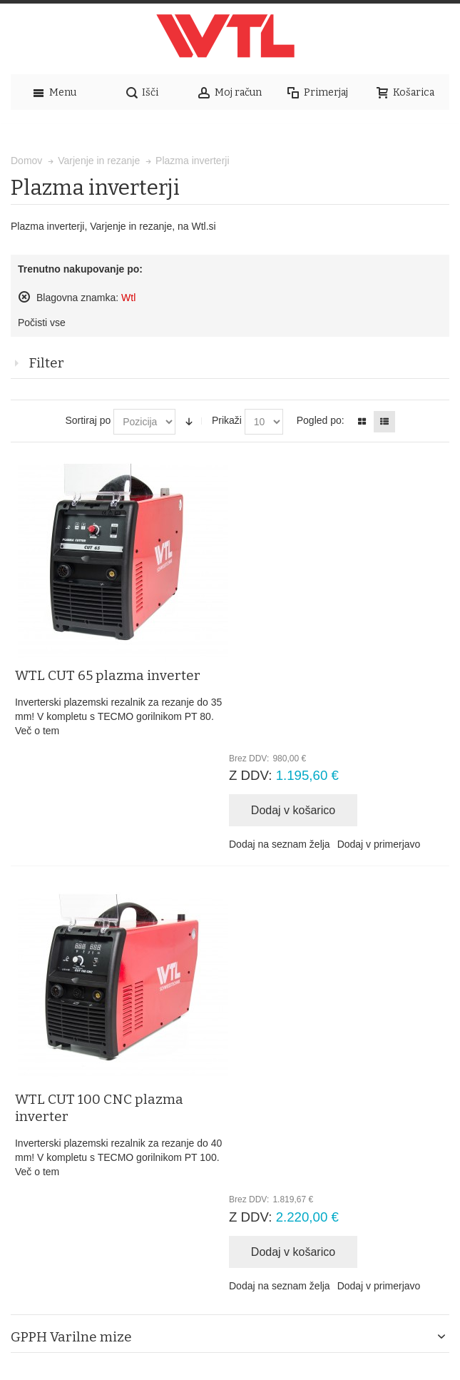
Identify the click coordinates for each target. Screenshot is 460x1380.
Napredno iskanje (241, 1036)
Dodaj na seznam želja (285, 633)
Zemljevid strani (88, 1036)
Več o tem (257, 520)
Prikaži (227, 420)
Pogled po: (320, 420)
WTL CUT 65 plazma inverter (327, 465)
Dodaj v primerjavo (384, 633)
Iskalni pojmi (163, 1036)
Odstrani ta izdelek (24, 296)
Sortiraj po (88, 420)
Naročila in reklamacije (342, 1036)
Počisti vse (42, 322)
